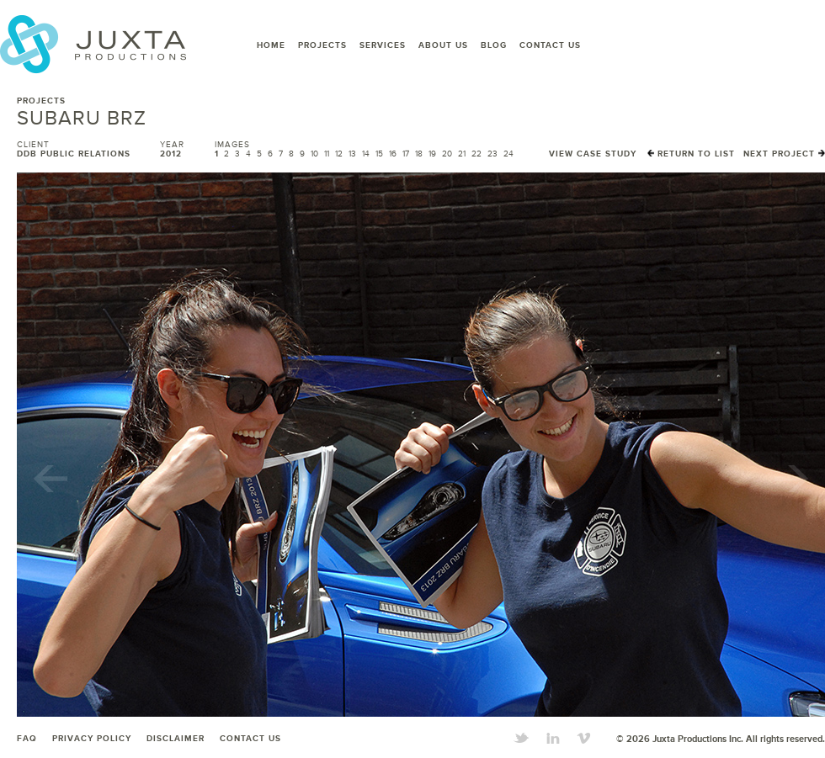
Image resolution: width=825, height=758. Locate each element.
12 (339, 154)
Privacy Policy (91, 738)
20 (447, 154)
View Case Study (592, 154)
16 (393, 154)
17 (405, 154)
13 (352, 154)
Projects (322, 45)
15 (379, 154)
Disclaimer (175, 738)
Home (271, 45)
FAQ (27, 738)
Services (382, 45)
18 (419, 154)
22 (476, 154)
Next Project (784, 154)
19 (432, 154)
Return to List (691, 154)
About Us (443, 45)
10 (314, 154)
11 (326, 154)
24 (508, 154)
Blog (494, 45)
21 (462, 154)
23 (492, 154)
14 (366, 154)
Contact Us (550, 45)
